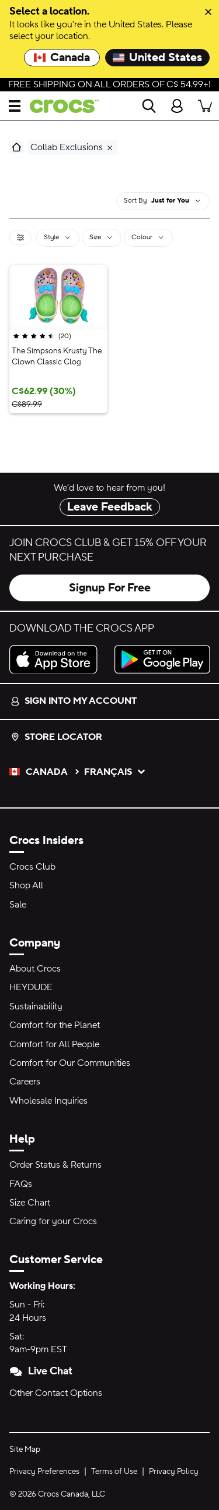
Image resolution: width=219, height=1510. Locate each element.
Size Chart (29, 1202)
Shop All (26, 885)
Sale (17, 904)
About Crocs (35, 968)
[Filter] (20, 237)
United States (157, 57)
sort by (135, 200)
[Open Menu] (14, 105)
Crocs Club (32, 867)
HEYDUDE (31, 987)
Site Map (24, 1449)
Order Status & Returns (55, 1165)
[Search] (149, 106)
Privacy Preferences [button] (44, 1471)
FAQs (20, 1184)
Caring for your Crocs (53, 1221)
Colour (148, 236)
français (115, 772)
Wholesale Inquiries (48, 1101)
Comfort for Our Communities (69, 1063)
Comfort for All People (54, 1044)
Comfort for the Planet (54, 1025)
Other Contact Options (55, 1393)
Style (58, 236)
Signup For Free (110, 588)
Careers (24, 1081)
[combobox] (176, 201)
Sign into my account (74, 701)
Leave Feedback (109, 507)
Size (101, 236)
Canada (62, 57)
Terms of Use (114, 1471)
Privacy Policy (174, 1471)
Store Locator (56, 737)
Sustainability (35, 1006)
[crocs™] (59, 106)
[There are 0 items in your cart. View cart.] (205, 105)
